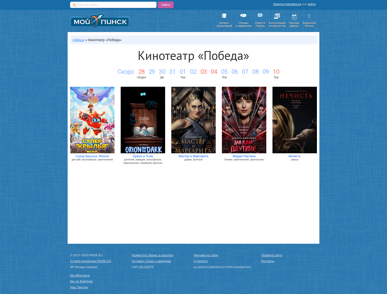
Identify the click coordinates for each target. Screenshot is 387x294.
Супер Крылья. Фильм (92, 156)
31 (172, 71)
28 (141, 71)
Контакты (267, 261)
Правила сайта (271, 255)
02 (193, 71)
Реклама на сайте (206, 255)
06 (235, 71)
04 (214, 71)
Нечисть (295, 156)
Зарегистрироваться (287, 4)
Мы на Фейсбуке (81, 281)
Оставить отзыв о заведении (151, 261)
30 (162, 71)
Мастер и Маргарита (194, 156)
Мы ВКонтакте (80, 275)
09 (266, 71)
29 (152, 71)
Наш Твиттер (79, 287)
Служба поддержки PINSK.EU (90, 261)
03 (203, 71)
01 (183, 71)
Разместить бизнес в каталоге (152, 255)
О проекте (201, 261)
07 (245, 71)
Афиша (78, 40)
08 (255, 71)
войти (312, 4)
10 (276, 71)
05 (224, 71)
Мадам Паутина (244, 156)
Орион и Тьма (143, 156)
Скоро (125, 71)
